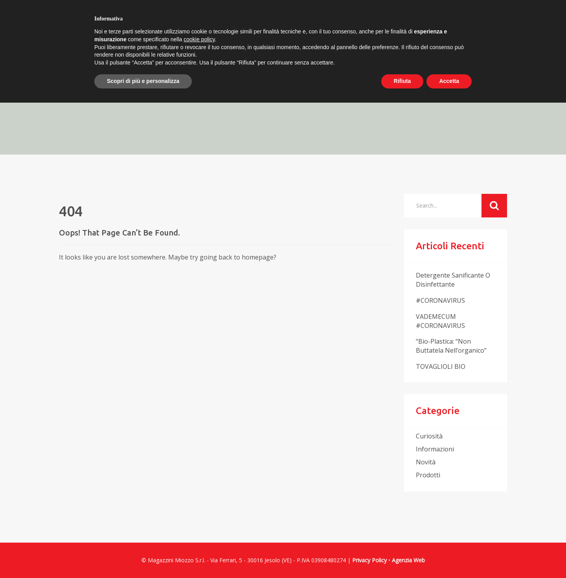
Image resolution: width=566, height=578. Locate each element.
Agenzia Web (408, 560)
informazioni (435, 449)
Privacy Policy (369, 560)
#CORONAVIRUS (440, 300)
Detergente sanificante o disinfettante (453, 280)
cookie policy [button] (199, 39)
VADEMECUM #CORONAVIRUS (440, 321)
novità (426, 462)
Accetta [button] (449, 81)
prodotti (428, 475)
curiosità (429, 436)
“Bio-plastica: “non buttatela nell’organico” (451, 346)
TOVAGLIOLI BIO (440, 366)
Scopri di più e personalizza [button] (143, 81)
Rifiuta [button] (402, 81)
